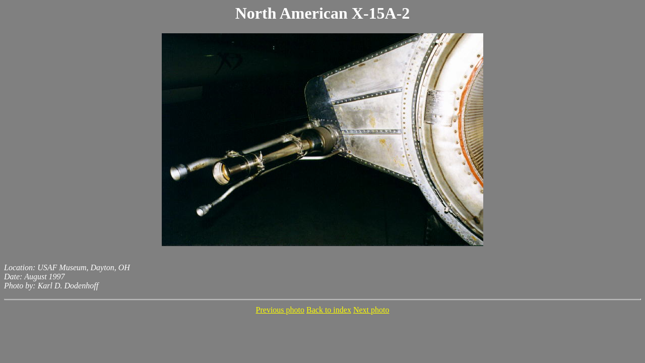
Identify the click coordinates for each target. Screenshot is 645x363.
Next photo (371, 310)
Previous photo (280, 310)
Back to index (328, 310)
